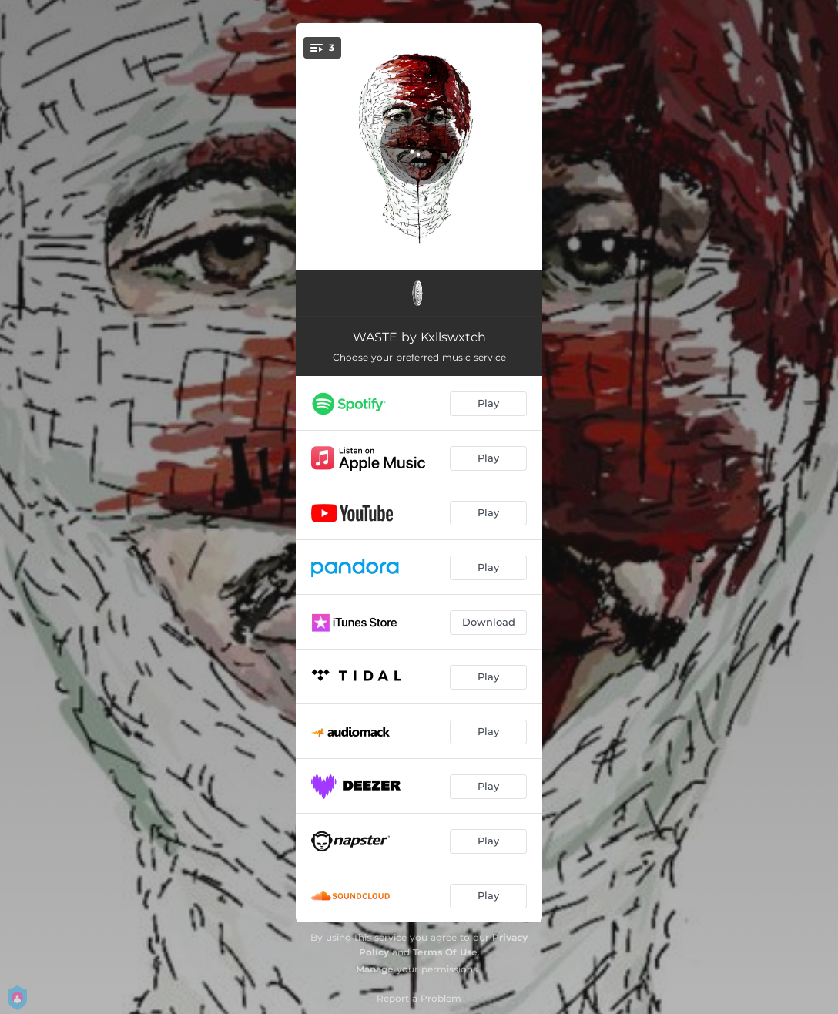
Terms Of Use (445, 952)
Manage (375, 969)
